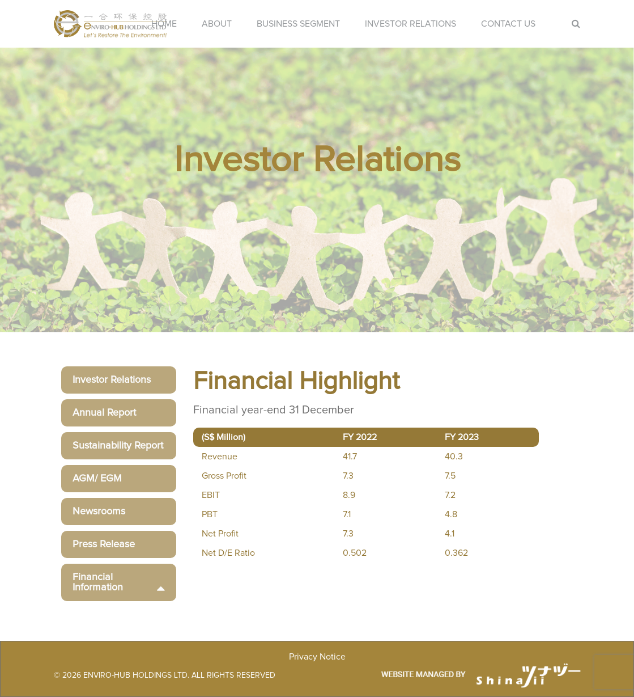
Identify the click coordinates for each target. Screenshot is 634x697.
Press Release (104, 544)
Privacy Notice (317, 656)
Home (164, 23)
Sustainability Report (118, 446)
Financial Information (119, 582)
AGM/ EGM (97, 479)
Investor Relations (410, 23)
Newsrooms (99, 511)
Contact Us (508, 23)
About (217, 23)
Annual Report (104, 413)
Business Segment (298, 23)
